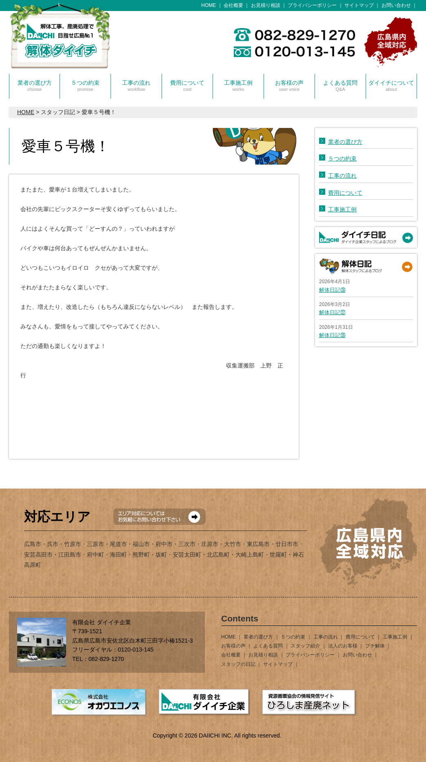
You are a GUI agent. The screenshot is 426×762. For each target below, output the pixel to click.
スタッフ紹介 (305, 646)
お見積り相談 (265, 5)
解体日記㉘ (332, 290)
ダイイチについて (391, 85)
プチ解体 (375, 646)
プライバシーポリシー (312, 5)
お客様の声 (289, 85)
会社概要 (233, 5)
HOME (208, 5)
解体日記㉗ (332, 312)
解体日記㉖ (332, 335)
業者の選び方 (35, 85)
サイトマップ (359, 5)
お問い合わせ (396, 5)
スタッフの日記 (238, 664)
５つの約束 (85, 85)
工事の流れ (136, 85)
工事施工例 (238, 85)
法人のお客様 (342, 646)
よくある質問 (340, 85)
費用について (187, 85)
